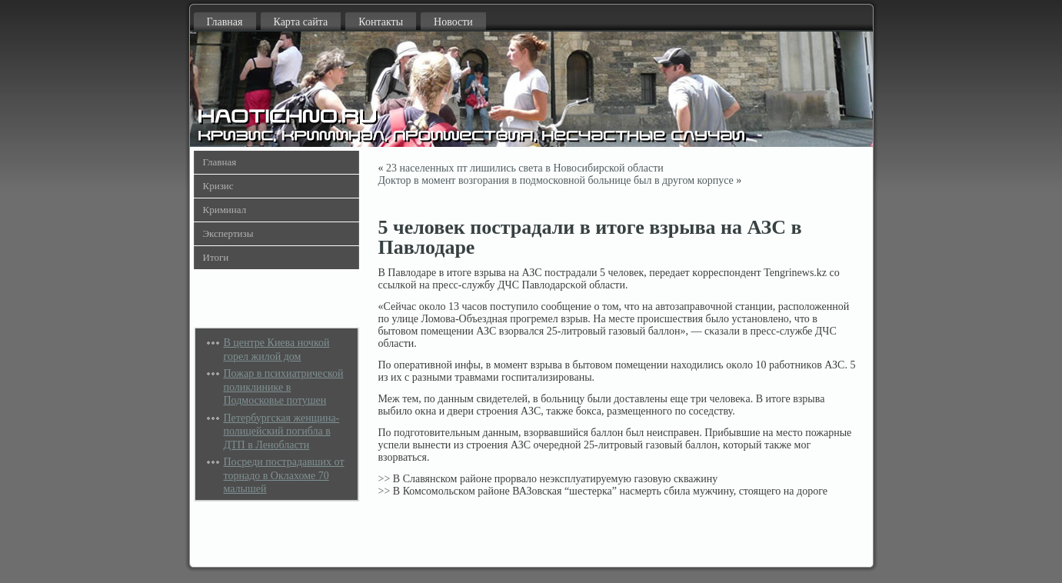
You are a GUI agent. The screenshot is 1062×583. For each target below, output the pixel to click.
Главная (225, 22)
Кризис (218, 186)
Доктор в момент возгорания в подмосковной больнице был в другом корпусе (556, 180)
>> (384, 479)
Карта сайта (301, 22)
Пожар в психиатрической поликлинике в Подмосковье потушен (284, 387)
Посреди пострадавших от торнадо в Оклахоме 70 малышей (284, 475)
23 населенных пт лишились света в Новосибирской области (525, 168)
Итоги (216, 257)
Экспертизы (228, 233)
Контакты (380, 22)
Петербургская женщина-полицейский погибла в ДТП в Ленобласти (282, 431)
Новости (453, 22)
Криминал (225, 209)
